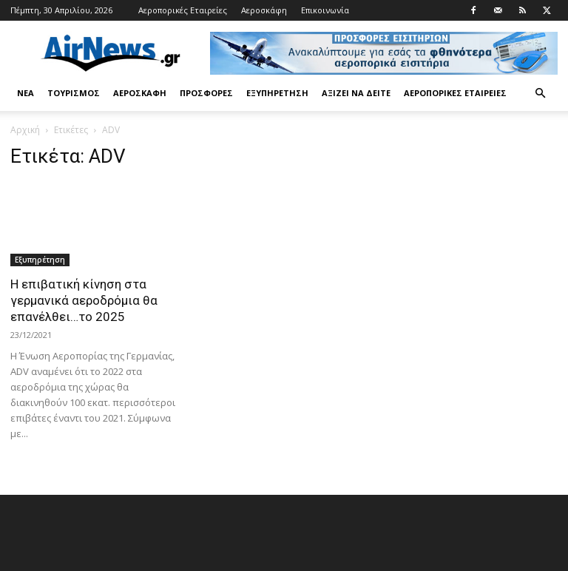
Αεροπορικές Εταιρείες (182, 10)
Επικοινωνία (325, 10)
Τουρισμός (73, 92)
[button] (540, 94)
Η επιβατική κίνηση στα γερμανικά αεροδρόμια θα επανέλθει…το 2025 (84, 300)
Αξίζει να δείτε (356, 92)
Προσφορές (206, 92)
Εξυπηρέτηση (277, 92)
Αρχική (25, 130)
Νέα (25, 92)
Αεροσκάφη (264, 10)
